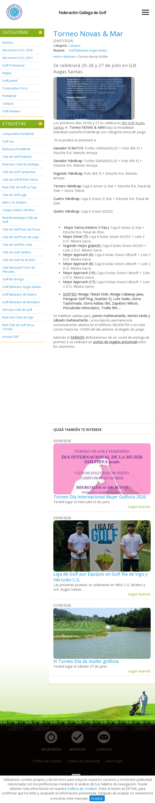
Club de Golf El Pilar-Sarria (20, 180)
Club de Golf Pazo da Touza (21, 229)
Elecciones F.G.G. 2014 (17, 58)
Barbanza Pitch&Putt (16, 149)
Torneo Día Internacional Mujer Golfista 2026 (99, 497)
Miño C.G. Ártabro (14, 202)
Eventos (7, 43)
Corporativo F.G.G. (15, 88)
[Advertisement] (104, 385)
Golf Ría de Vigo (13, 279)
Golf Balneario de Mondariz (21, 302)
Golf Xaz (8, 141)
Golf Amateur (11, 111)
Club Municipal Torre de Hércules (18, 270)
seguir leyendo (139, 506)
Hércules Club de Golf (17, 310)
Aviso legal (114, 761)
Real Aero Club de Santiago (20, 164)
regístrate (74, 741)
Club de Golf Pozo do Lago (20, 237)
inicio (57, 56)
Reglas (6, 73)
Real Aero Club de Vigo (17, 317)
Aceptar (97, 798)
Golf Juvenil (9, 81)
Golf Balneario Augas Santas (21, 287)
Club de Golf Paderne (17, 157)
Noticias (69, 56)
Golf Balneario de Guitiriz (19, 294)
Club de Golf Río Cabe (17, 245)
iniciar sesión (49, 741)
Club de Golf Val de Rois (18, 260)
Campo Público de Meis (18, 210)
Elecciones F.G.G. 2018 (17, 50)
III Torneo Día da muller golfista (86, 661)
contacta (101, 741)
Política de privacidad (83, 761)
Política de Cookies (82, 788)
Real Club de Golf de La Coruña (18, 327)
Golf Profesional (13, 65)
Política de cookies (47, 761)
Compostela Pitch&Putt (18, 134)
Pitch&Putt (9, 96)
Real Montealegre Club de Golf (19, 220)
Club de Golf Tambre (16, 252)
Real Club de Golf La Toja (19, 187)
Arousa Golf (10, 337)
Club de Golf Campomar (19, 172)
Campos (8, 104)
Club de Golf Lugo (14, 195)
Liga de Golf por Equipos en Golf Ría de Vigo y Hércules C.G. (100, 577)
